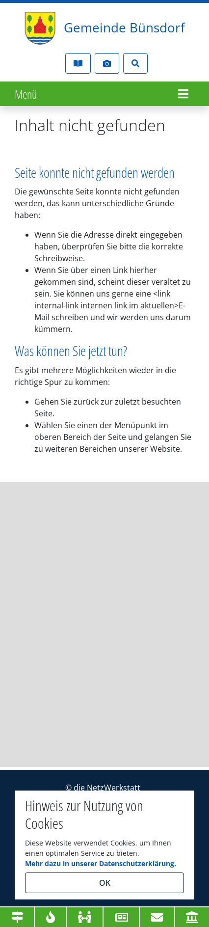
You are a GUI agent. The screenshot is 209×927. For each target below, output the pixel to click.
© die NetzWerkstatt (102, 787)
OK (104, 882)
